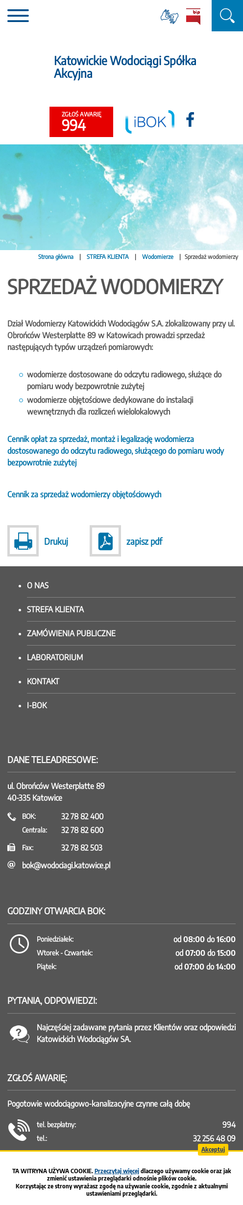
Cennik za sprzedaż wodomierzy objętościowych (84, 494)
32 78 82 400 (82, 816)
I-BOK (37, 705)
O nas (38, 585)
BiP (193, 16)
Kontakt (43, 681)
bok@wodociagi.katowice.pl (66, 865)
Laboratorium (55, 657)
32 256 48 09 (214, 1138)
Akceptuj (213, 1149)
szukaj (227, 15)
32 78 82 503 (81, 848)
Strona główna (55, 256)
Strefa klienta (55, 609)
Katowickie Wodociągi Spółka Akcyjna (125, 67)
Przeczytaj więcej (117, 1171)
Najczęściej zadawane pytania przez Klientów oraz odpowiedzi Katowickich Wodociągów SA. (136, 1033)
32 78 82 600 (82, 830)
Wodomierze (157, 256)
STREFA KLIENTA (108, 256)
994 (81, 122)
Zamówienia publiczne (71, 633)
